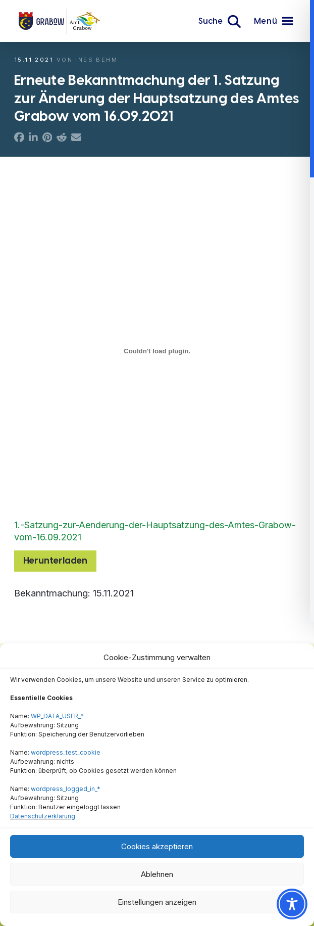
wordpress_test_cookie (65, 752)
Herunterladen (55, 560)
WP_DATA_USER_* (57, 716)
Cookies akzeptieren (157, 846)
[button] (219, 21)
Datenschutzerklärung (42, 816)
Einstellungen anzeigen (157, 902)
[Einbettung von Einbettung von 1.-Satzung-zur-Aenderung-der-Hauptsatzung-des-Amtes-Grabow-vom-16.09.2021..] (157, 350)
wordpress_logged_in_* (65, 789)
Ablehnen (157, 874)
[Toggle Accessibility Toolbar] (292, 904)
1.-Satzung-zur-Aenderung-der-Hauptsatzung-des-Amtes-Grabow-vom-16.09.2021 (155, 531)
